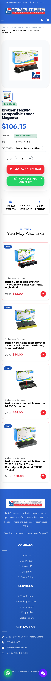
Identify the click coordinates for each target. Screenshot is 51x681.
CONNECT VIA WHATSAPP (28, 180)
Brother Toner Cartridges (26, 28)
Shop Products (25, 560)
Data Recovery (26, 607)
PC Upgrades (25, 612)
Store (5, 28)
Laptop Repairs (25, 617)
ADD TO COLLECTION (25, 169)
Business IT (25, 566)
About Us (25, 555)
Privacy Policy (25, 577)
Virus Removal (25, 596)
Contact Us (25, 571)
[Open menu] (2, 20)
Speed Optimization (25, 601)
